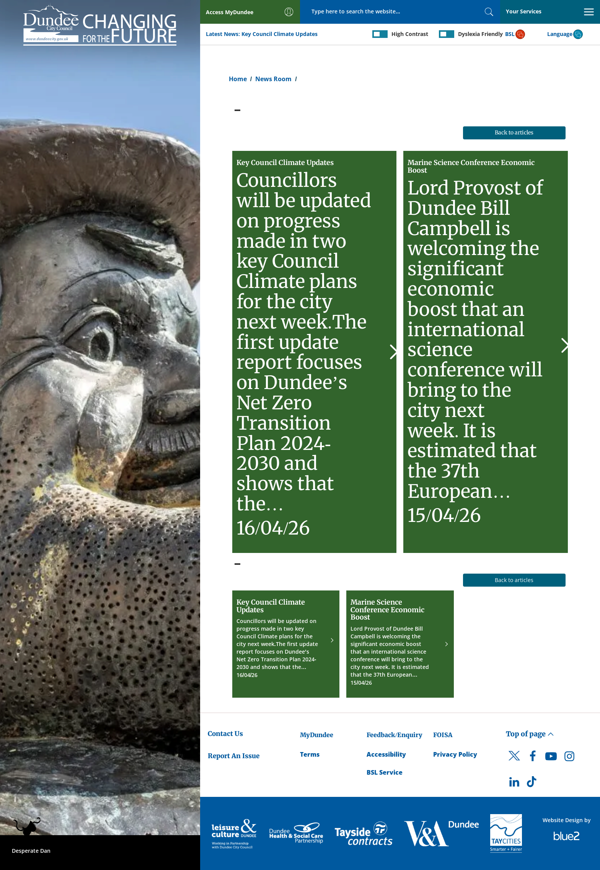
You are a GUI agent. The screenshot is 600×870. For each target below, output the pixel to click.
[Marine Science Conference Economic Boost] (486, 351)
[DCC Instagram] (569, 758)
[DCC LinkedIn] (514, 784)
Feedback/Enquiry (394, 735)
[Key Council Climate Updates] (315, 351)
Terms (310, 754)
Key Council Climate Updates (279, 34)
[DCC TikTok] (532, 784)
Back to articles (514, 132)
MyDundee (316, 735)
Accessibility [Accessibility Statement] (386, 754)
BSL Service (385, 772)
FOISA (442, 735)
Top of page (530, 733)
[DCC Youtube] (551, 758)
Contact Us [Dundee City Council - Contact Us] (225, 733)
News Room (273, 79)
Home (238, 79)
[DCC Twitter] (514, 762)
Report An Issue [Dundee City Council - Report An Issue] (233, 756)
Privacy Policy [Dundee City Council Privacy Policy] (455, 754)
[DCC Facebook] (532, 758)
